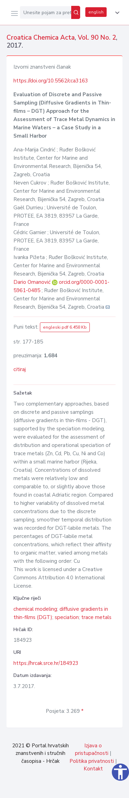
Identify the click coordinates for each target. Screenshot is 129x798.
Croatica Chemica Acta (41, 37)
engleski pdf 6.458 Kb (65, 327)
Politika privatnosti (91, 761)
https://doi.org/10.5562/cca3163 (50, 80)
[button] (116, 12)
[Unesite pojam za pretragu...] (46, 12)
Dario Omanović (32, 282)
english (96, 12)
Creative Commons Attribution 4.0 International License (59, 577)
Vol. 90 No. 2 (97, 37)
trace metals (96, 617)
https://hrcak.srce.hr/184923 (45, 663)
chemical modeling (35, 609)
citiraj (19, 369)
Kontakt (93, 768)
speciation (67, 617)
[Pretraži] (75, 12)
